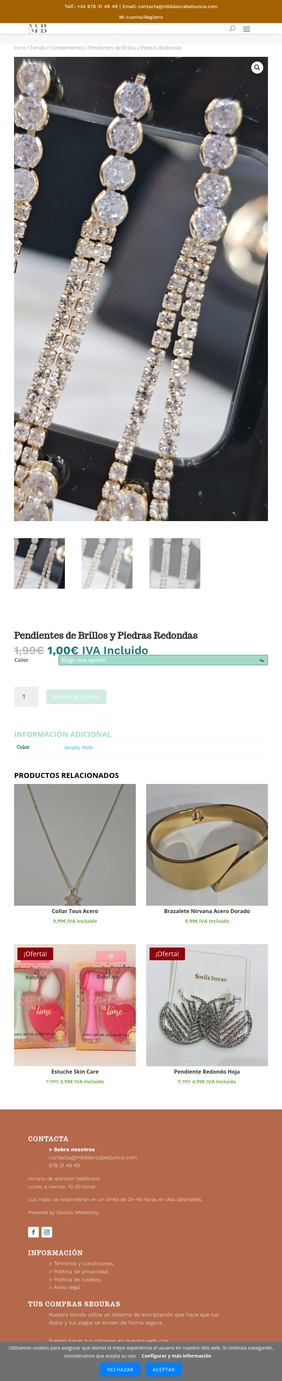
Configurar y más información (176, 1356)
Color (21, 660)
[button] (257, 68)
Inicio (20, 47)
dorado (71, 747)
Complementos (67, 47)
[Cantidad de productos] (26, 697)
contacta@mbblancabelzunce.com (93, 1157)
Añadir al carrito (76, 696)
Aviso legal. (67, 1287)
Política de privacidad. (81, 1271)
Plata (87, 747)
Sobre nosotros (74, 1149)
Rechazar (120, 1369)
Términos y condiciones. (84, 1263)
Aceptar (164, 1369)
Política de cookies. (78, 1279)
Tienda (37, 47)
